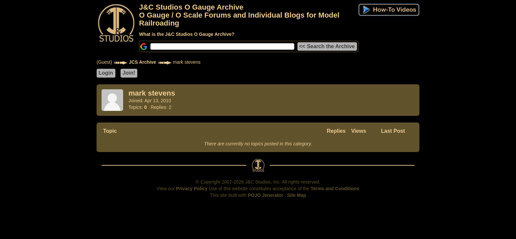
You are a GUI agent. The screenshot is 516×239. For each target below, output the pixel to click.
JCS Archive (142, 62)
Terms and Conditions (335, 188)
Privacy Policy (191, 188)
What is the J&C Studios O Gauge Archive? (186, 34)
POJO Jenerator (265, 195)
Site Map (296, 195)
